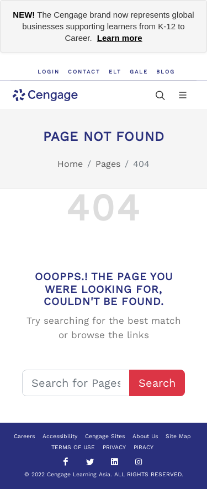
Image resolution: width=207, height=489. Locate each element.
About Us (145, 436)
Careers (24, 436)
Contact (84, 72)
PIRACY (143, 447)
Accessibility (60, 436)
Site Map (178, 436)
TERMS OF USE (73, 447)
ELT (115, 72)
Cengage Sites (105, 436)
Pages (107, 164)
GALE (139, 72)
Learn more (119, 38)
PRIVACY (114, 447)
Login (49, 72)
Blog (165, 72)
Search (157, 383)
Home (70, 164)
